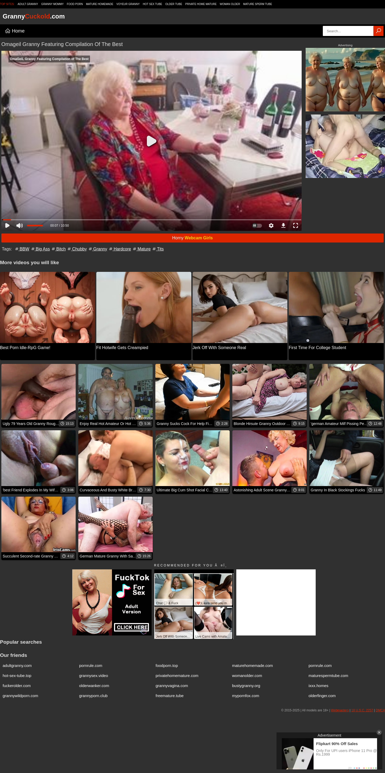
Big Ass (40, 249)
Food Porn (75, 4)
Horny (192, 238)
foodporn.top (167, 665)
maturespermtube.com (328, 675)
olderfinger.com (322, 695)
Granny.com (34, 16)
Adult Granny (28, 4)
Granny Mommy (52, 4)
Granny (97, 249)
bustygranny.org (246, 685)
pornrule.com (90, 665)
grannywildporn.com (20, 695)
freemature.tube (170, 695)
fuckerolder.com (17, 685)
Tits (158, 249)
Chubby (77, 249)
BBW (21, 249)
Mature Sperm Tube (257, 4)
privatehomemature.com (177, 675)
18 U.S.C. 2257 (362, 710)
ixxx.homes (318, 685)
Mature (141, 249)
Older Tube (173, 4)
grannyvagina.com (172, 685)
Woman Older (230, 4)
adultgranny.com (17, 665)
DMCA (380, 710)
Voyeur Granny (128, 4)
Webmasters (340, 710)
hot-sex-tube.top (17, 675)
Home (15, 31)
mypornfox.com (245, 695)
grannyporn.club (93, 695)
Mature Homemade (99, 4)
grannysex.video (93, 675)
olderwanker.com (94, 685)
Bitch (58, 249)
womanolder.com (247, 675)
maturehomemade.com (252, 665)
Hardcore (119, 249)
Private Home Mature (200, 4)
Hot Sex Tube (152, 4)
